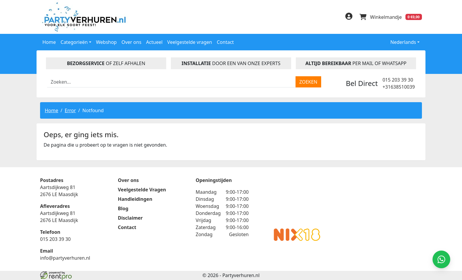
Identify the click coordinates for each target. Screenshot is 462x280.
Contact (225, 42)
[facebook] (311, 18)
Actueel (154, 42)
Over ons (131, 42)
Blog (123, 208)
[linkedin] (322, 18)
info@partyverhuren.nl (65, 258)
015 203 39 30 (397, 80)
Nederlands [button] (399, 42)
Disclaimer (130, 218)
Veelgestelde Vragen (142, 189)
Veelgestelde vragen (189, 42)
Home (49, 42)
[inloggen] (349, 17)
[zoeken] (308, 81)
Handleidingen (135, 199)
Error (70, 110)
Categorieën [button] (74, 42)
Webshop (106, 42)
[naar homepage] (85, 17)
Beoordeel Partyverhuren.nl (297, 200)
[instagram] (334, 18)
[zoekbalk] (171, 81)
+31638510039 (398, 87)
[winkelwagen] (390, 17)
